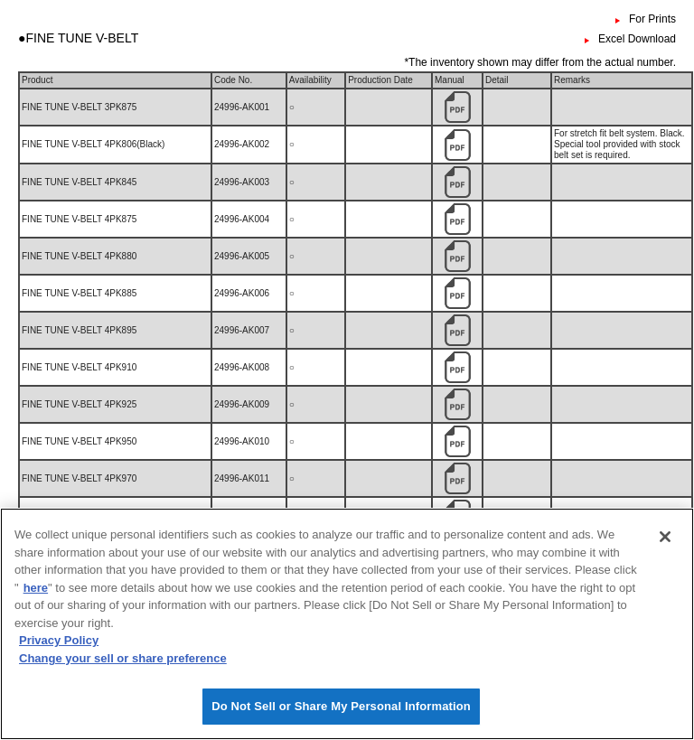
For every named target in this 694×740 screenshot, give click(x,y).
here (35, 599)
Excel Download (637, 39)
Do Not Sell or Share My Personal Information (341, 718)
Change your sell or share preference (123, 670)
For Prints (652, 19)
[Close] (665, 548)
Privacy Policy (58, 652)
